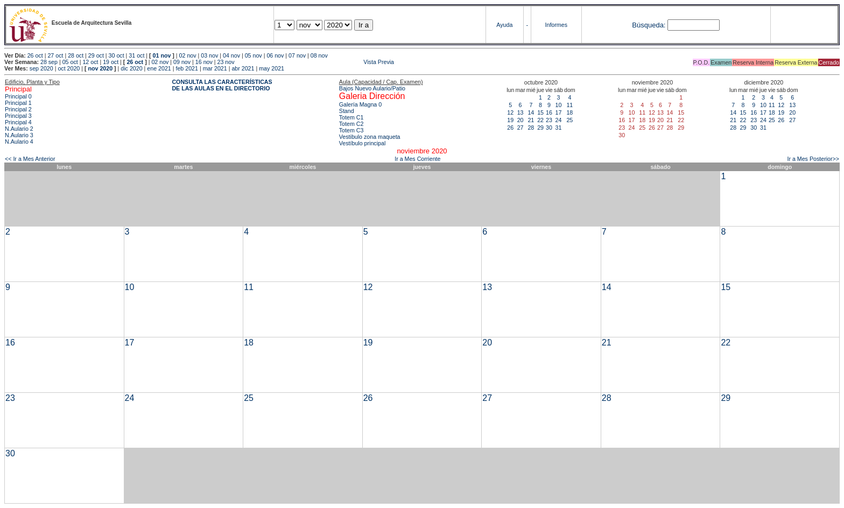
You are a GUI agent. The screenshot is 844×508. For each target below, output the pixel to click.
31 (558, 127)
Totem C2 (351, 124)
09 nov (182, 62)
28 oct (75, 55)
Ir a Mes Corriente (417, 159)
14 (531, 112)
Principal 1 (18, 103)
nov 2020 (100, 68)
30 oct (116, 55)
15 (540, 112)
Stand (346, 111)
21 (531, 120)
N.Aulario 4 (19, 141)
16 (549, 112)
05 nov (253, 55)
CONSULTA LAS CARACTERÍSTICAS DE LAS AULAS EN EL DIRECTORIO (222, 85)
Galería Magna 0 (360, 104)
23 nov (226, 62)
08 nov (319, 55)
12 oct (90, 62)
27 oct (55, 55)
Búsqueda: (648, 25)
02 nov (187, 55)
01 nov (162, 55)
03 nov (209, 55)
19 (510, 120)
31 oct (136, 55)
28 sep (49, 62)
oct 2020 (69, 68)
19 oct (110, 62)
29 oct (96, 55)
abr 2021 (242, 68)
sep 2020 (41, 68)
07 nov (297, 55)
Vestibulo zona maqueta (369, 136)
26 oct (35, 55)
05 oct (70, 62)
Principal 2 (18, 109)
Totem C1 (351, 117)
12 (510, 112)
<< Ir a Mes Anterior (30, 159)
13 (520, 112)
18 (569, 112)
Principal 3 (18, 115)
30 (549, 127)
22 (540, 120)
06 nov (275, 55)
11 (569, 105)
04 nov (231, 55)
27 (520, 127)
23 (549, 120)
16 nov (204, 62)
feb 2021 (186, 68)
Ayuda (504, 25)
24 (558, 120)
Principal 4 (18, 122)
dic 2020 (131, 68)
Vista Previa (315, 62)
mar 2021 (215, 68)
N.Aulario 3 (19, 135)
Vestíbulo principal (362, 143)
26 (510, 127)
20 (520, 120)
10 (558, 105)
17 (558, 112)
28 (531, 127)
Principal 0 (18, 96)
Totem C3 (351, 130)
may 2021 (271, 68)
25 (569, 120)
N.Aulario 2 (19, 128)
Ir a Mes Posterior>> (813, 159)
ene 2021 (159, 68)
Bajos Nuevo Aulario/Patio (372, 88)
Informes (556, 25)
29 (540, 127)
